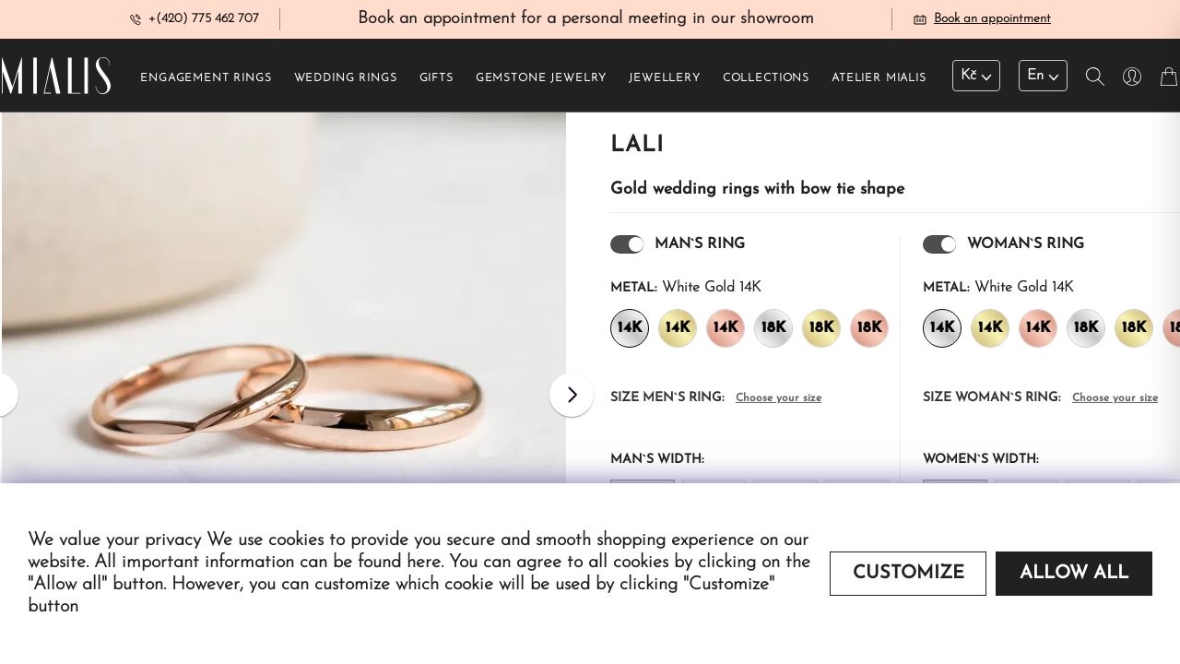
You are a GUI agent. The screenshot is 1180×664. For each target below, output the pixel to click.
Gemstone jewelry (541, 83)
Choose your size (778, 403)
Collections (766, 83)
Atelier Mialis (879, 83)
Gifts (436, 83)
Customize (908, 573)
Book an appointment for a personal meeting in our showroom (586, 21)
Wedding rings (345, 83)
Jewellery (665, 83)
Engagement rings (205, 83)
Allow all (1074, 573)
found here (399, 562)
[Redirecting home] (56, 81)
